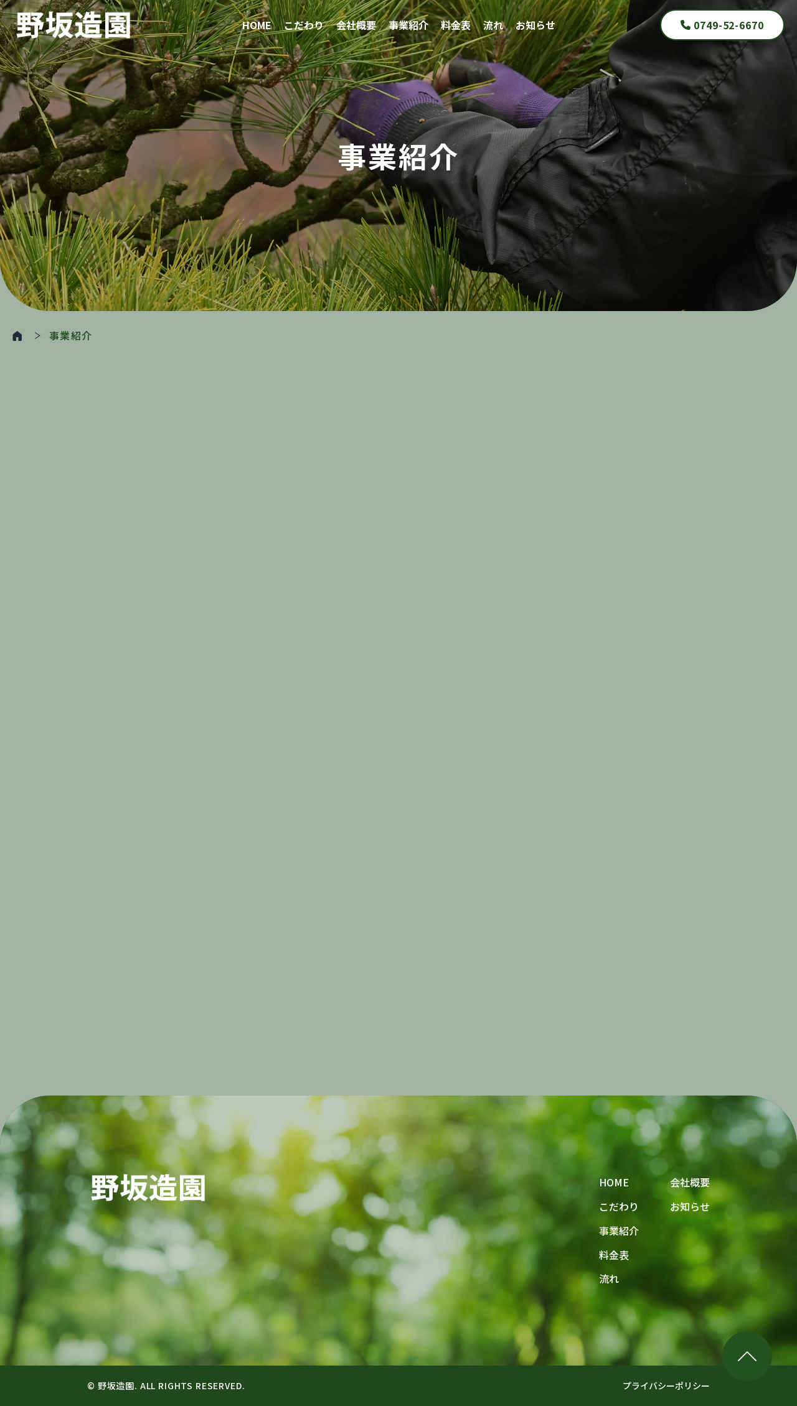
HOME (256, 24)
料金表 (456, 24)
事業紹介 (408, 24)
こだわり (304, 24)
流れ (493, 24)
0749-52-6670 (723, 24)
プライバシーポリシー (666, 1385)
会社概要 (356, 24)
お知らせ (535, 24)
